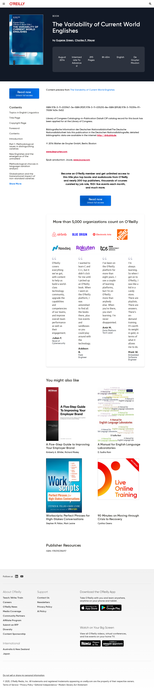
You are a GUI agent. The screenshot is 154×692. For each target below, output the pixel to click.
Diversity (7, 629)
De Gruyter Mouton (135, 60)
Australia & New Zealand (16, 649)
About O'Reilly (12, 592)
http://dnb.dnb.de (106, 135)
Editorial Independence (46, 685)
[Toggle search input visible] (150, 3)
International (11, 643)
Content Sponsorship (14, 633)
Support (42, 592)
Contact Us (43, 597)
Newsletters (43, 602)
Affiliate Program (12, 620)
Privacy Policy (44, 606)
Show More (15, 184)
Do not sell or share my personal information (23, 675)
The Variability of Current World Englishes (92, 89)
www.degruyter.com (56, 151)
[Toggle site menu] (3, 3)
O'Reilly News (10, 606)
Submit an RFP (10, 624)
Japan (6, 653)
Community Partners (14, 615)
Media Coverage (12, 611)
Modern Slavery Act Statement (73, 685)
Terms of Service (10, 685)
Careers (7, 602)
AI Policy (41, 611)
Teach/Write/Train (13, 597)
